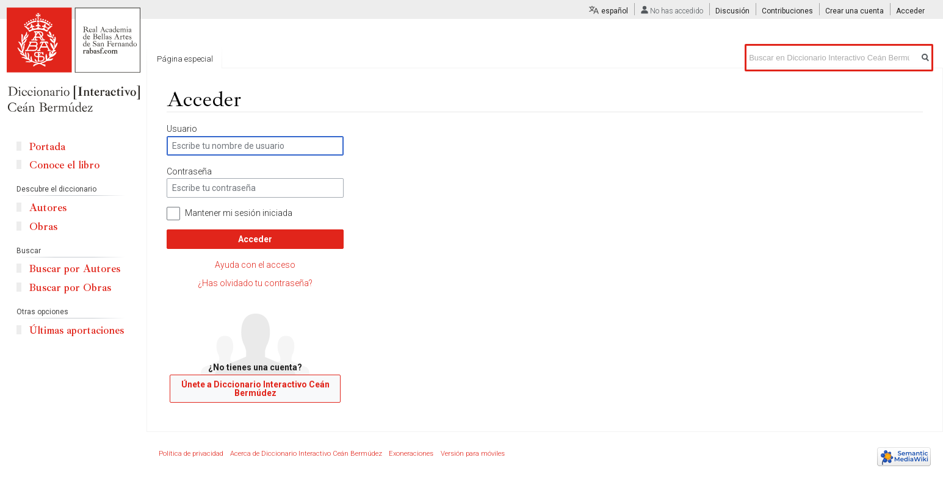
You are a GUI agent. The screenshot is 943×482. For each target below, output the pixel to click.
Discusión (732, 11)
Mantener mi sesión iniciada (238, 213)
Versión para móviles (473, 454)
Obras (43, 226)
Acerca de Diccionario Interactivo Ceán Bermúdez (306, 454)
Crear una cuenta (854, 11)
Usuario (182, 129)
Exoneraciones (411, 454)
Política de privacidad (191, 454)
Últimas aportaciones (76, 330)
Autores (48, 208)
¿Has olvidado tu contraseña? (255, 283)
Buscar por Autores (74, 269)
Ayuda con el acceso (255, 265)
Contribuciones (787, 11)
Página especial (185, 58)
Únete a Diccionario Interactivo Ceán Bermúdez (255, 388)
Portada (47, 147)
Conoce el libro (64, 165)
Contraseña (189, 171)
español (614, 11)
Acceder (255, 239)
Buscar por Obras (70, 287)
